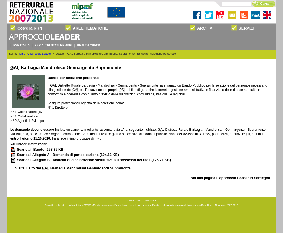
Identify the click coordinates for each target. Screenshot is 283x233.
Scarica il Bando (37, 149)
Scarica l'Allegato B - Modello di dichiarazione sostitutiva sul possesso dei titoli (90, 160)
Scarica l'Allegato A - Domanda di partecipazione (64, 155)
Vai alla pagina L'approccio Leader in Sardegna (230, 178)
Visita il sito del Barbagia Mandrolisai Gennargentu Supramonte (73, 168)
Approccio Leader (39, 53)
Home (21, 53)
